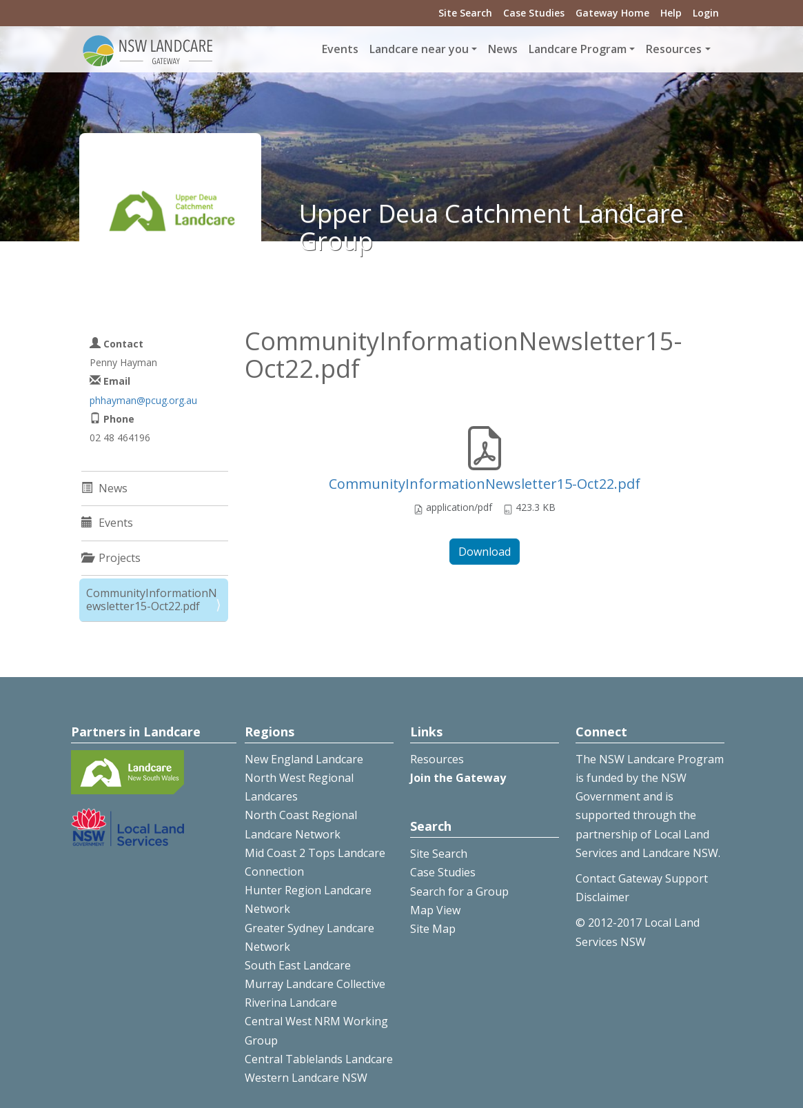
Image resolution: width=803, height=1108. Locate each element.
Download (484, 551)
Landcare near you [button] (419, 49)
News (503, 49)
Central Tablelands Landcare (319, 1059)
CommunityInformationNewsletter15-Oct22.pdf (484, 483)
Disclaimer (602, 897)
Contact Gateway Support (642, 878)
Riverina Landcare (291, 1002)
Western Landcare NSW (306, 1077)
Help (671, 12)
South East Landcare (298, 965)
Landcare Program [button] (578, 49)
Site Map (433, 928)
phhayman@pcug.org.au (143, 400)
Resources (437, 759)
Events (340, 49)
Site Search (465, 12)
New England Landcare (304, 759)
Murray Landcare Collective (315, 983)
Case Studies (534, 12)
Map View (435, 910)
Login (706, 12)
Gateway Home (612, 12)
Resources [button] (674, 49)
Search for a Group (459, 891)
